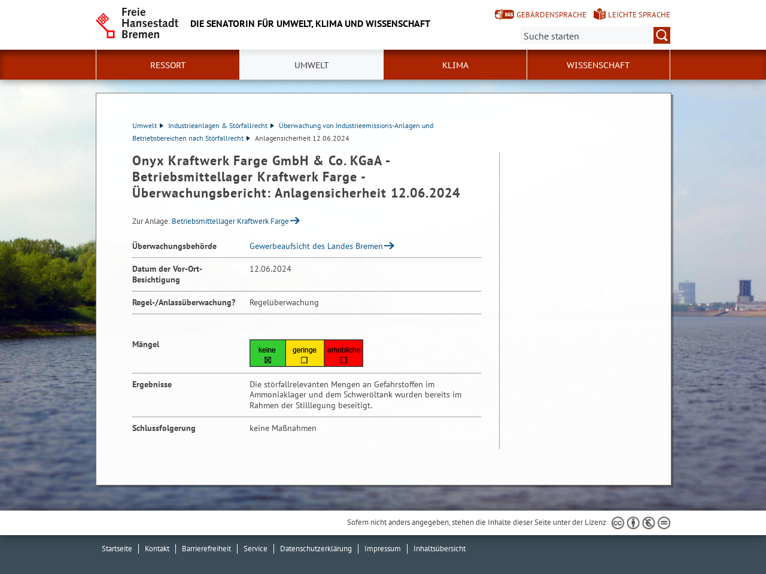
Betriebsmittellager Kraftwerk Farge (230, 221)
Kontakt (157, 548)
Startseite (117, 548)
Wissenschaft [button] (598, 65)
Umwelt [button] (311, 65)
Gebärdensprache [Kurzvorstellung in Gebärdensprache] (551, 15)
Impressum (382, 548)
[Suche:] (595, 35)
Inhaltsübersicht (440, 548)
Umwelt (147, 125)
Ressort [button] (168, 65)
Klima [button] (455, 65)
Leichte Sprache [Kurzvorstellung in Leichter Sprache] (639, 15)
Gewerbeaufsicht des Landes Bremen (316, 246)
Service (256, 548)
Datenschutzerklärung (316, 548)
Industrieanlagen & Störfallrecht (221, 125)
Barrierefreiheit (206, 548)
